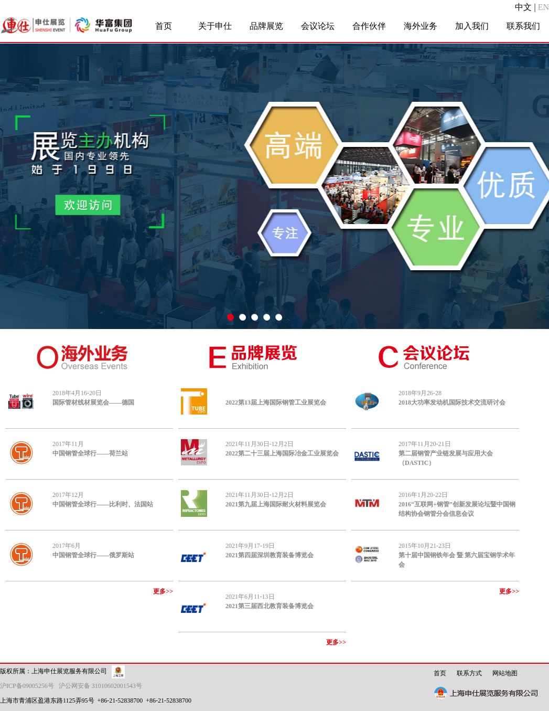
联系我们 (523, 26)
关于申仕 (215, 26)
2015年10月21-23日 (457, 555)
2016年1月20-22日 (457, 504)
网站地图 (505, 673)
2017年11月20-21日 (446, 453)
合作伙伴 (369, 26)
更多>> (163, 591)
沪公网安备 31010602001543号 (100, 685)
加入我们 (472, 26)
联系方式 (469, 673)
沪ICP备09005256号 (28, 685)
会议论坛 (318, 26)
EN (543, 7)
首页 (163, 26)
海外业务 (420, 26)
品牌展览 (266, 26)
